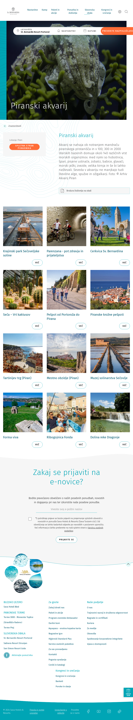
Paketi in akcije (55, 11)
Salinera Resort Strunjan (15, 643)
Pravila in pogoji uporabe (37, 711)
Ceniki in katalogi (57, 665)
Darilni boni (54, 623)
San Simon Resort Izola (15, 648)
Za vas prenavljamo (58, 649)
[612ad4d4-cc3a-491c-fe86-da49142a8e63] (66, 510)
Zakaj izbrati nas (56, 607)
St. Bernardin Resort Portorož (18, 638)
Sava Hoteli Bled (11, 607)
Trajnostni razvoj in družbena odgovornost (107, 613)
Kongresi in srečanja (106, 11)
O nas (89, 607)
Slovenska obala (90, 11)
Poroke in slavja (63, 686)
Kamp (44, 10)
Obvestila (91, 633)
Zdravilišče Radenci (13, 622)
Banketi (59, 681)
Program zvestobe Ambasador (63, 618)
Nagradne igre (55, 633)
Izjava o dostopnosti (96, 644)
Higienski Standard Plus (60, 639)
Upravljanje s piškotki (61, 711)
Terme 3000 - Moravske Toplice (18, 617)
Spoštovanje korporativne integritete (104, 639)
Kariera (90, 623)
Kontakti (53, 654)
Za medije (91, 628)
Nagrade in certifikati (97, 618)
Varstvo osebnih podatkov (61, 644)
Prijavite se (66, 539)
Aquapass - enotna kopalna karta (65, 628)
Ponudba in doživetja (72, 11)
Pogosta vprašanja (57, 659)
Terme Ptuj (9, 627)
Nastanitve (32, 10)
